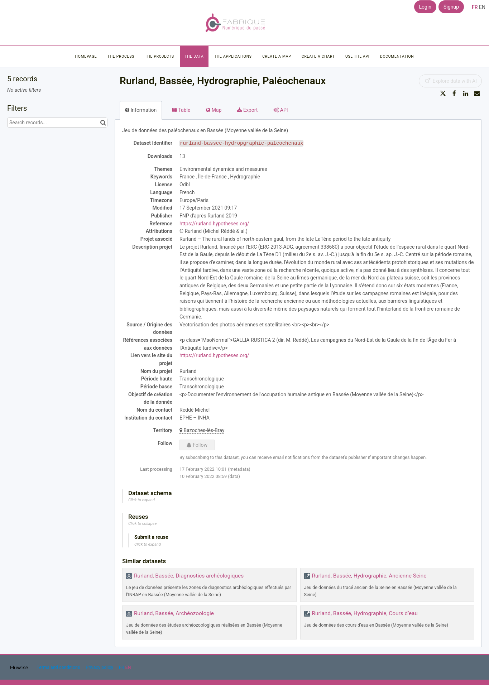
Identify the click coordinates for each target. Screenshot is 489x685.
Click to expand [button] (141, 500)
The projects (159, 56)
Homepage (86, 56)
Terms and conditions (59, 667)
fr (475, 7)
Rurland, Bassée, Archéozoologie (174, 613)
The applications (233, 56)
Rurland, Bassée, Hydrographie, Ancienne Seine (369, 576)
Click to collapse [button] (142, 523)
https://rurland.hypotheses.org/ (214, 223)
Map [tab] (213, 110)
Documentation (397, 56)
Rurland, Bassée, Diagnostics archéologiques (189, 576)
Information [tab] (141, 110)
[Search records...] (57, 123)
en (482, 7)
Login (425, 7)
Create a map (276, 56)
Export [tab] (247, 110)
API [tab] (280, 110)
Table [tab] (181, 110)
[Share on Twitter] (443, 93)
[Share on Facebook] (454, 93)
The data (193, 56)
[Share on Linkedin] (466, 93)
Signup (451, 7)
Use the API (357, 56)
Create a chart (318, 56)
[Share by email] (477, 93)
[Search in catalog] (103, 123)
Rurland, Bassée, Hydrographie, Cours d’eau (365, 613)
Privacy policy (100, 667)
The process (120, 56)
